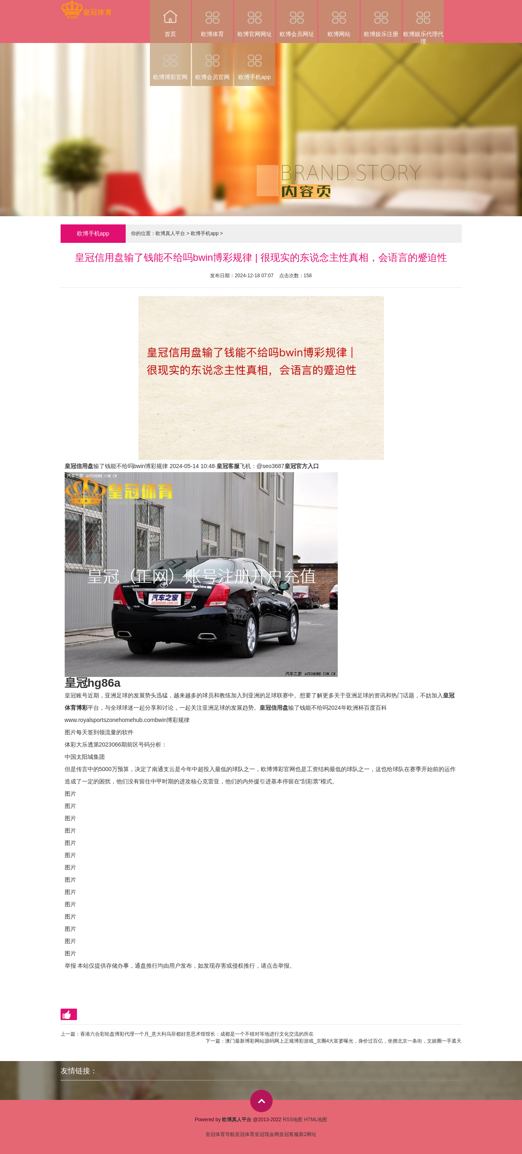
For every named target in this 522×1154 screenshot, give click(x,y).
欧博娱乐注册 (381, 18)
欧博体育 (212, 18)
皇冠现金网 (267, 1134)
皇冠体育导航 (220, 1134)
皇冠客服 (289, 1134)
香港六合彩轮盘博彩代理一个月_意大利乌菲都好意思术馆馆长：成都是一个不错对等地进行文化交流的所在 (197, 1034)
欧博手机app (254, 61)
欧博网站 (339, 18)
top (261, 1101)
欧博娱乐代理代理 (423, 21)
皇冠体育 (245, 1134)
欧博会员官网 (212, 61)
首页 (170, 18)
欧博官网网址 (254, 18)
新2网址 (307, 1134)
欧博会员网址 (296, 18)
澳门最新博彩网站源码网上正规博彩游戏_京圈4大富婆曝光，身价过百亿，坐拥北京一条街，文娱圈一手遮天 (343, 1041)
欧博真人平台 (170, 233)
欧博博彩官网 (170, 61)
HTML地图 (316, 1119)
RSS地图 (293, 1119)
